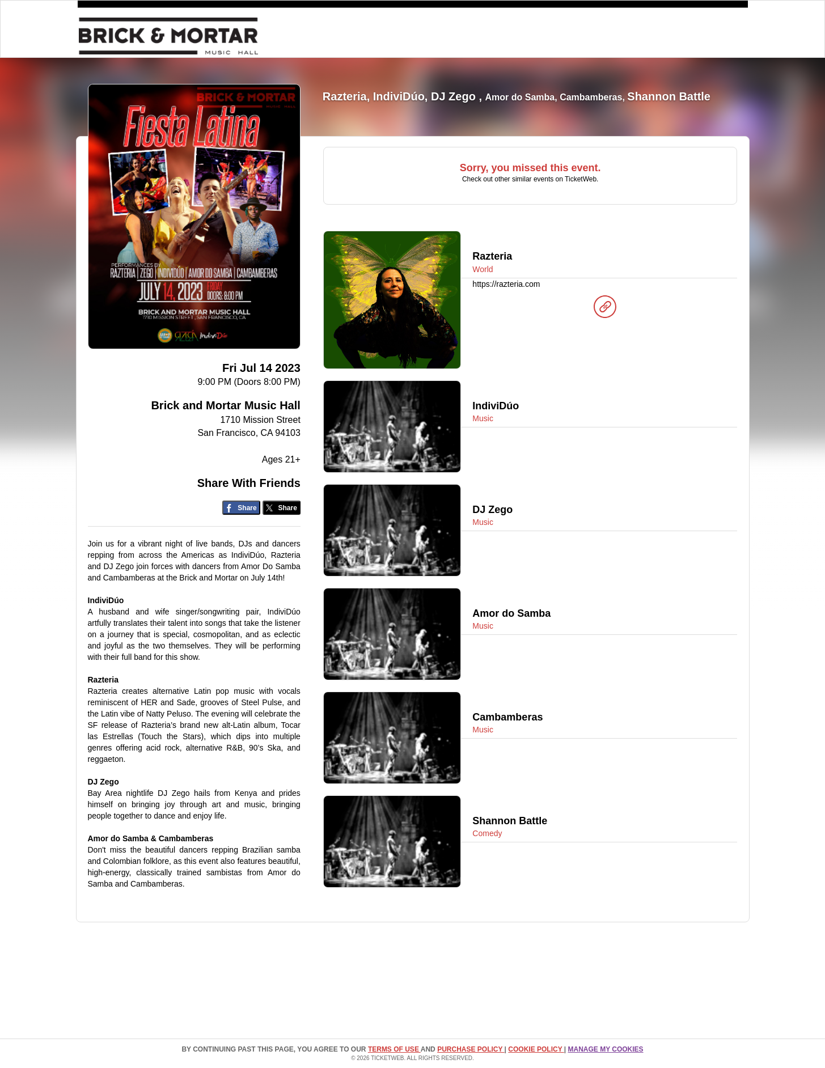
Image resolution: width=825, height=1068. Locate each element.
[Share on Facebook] (241, 508)
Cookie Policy (536, 1049)
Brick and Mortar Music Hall (225, 405)
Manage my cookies (605, 1049)
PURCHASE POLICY (470, 1049)
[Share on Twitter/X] (282, 508)
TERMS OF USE (394, 1049)
